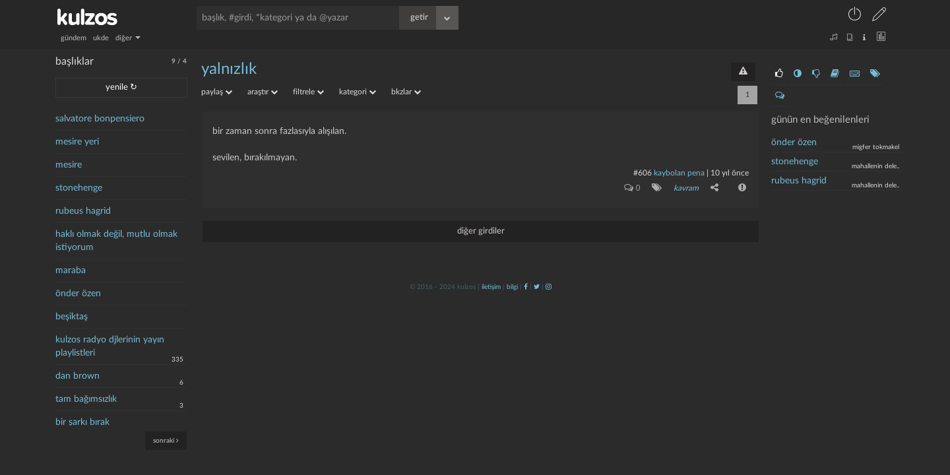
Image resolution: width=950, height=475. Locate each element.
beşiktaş (71, 316)
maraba (70, 270)
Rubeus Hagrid (799, 180)
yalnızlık (229, 69)
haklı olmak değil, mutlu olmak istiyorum (116, 241)
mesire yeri (77, 141)
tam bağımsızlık (86, 399)
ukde (101, 38)
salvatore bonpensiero (99, 118)
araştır (262, 92)
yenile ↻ (121, 87)
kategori (357, 92)
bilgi (512, 287)
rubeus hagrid (83, 211)
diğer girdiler (481, 231)
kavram (686, 188)
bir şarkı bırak (82, 422)
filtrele (308, 92)
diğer (128, 38)
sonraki (166, 440)
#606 (642, 173)
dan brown (77, 376)
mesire (68, 165)
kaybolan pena (679, 173)
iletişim (491, 287)
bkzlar (406, 92)
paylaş (216, 92)
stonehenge (78, 188)
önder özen (78, 293)
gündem (73, 38)
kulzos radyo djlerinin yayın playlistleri (109, 346)
